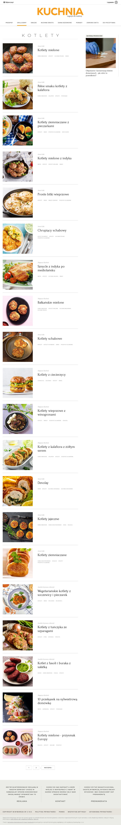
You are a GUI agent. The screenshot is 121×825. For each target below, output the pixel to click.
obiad (45, 132)
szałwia (65, 420)
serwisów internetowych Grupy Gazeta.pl (20, 822)
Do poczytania (109, 22)
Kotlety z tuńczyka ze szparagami (52, 629)
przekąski (64, 96)
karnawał (46, 709)
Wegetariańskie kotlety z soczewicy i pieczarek (54, 593)
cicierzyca (41, 380)
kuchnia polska (59, 56)
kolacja (70, 525)
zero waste (65, 132)
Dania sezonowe (65, 22)
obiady (46, 420)
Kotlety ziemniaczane (52, 555)
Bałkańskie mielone (51, 302)
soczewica (59, 600)
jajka (64, 525)
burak (39, 673)
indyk (39, 164)
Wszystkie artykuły (77, 812)
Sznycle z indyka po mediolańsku (51, 268)
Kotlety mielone (48, 50)
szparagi (50, 637)
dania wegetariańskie (55, 525)
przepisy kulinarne (54, 132)
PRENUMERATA (99, 801)
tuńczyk (57, 637)
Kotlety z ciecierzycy (52, 374)
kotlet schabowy (43, 236)
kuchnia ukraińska (53, 488)
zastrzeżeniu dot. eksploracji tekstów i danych (24, 819)
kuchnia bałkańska (65, 308)
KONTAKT (60, 801)
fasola (56, 673)
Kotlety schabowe (50, 338)
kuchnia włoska (53, 276)
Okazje (34, 22)
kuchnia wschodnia (67, 488)
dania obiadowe (42, 56)
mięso (67, 56)
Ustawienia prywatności (100, 812)
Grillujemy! (21, 22)
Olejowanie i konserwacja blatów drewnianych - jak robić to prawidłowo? (99, 73)
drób (39, 488)
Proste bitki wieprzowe (53, 194)
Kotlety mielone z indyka (55, 158)
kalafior (51, 96)
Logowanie (112, 2)
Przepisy (9, 22)
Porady (79, 22)
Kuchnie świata (47, 22)
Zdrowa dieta (92, 22)
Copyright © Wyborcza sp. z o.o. (17, 812)
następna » (48, 767)
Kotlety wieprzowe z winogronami (51, 412)
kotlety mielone (53, 164)
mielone (52, 745)
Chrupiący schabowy (52, 230)
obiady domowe (53, 200)
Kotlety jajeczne (48, 519)
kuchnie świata (42, 310)
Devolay (43, 483)
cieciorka (48, 380)
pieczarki (51, 600)
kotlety (51, 56)
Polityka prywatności (45, 812)
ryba (45, 637)
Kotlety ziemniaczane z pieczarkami (53, 124)
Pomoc (62, 812)
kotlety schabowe (49, 344)
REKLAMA (22, 801)
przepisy (59, 745)
